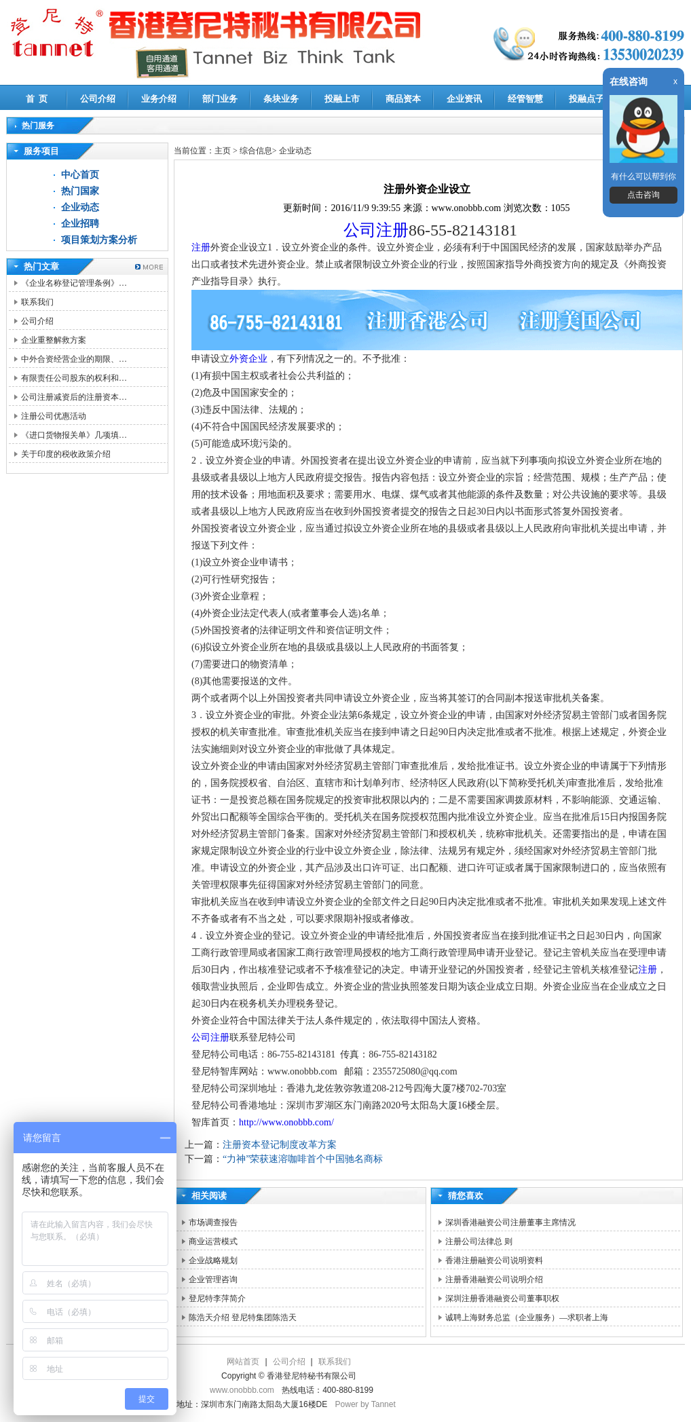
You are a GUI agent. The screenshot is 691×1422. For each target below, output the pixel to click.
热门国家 (80, 191)
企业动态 (80, 207)
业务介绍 (158, 99)
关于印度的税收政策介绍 (66, 454)
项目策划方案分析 (99, 240)
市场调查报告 (213, 1222)
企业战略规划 (213, 1260)
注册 (200, 247)
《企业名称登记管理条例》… (74, 283)
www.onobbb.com (242, 1390)
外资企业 (248, 359)
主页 (222, 150)
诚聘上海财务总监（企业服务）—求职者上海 (526, 1317)
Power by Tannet (365, 1404)
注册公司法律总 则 (478, 1241)
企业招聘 (80, 224)
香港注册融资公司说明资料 (494, 1260)
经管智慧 (525, 99)
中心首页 (80, 175)
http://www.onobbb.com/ (286, 1122)
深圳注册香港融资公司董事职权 (502, 1298)
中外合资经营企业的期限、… (74, 359)
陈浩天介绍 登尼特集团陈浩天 (243, 1317)
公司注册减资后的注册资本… (74, 397)
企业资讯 (464, 99)
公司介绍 (97, 99)
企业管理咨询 (213, 1279)
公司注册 (376, 230)
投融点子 (586, 99)
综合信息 (256, 150)
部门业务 (220, 99)
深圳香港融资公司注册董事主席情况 (510, 1222)
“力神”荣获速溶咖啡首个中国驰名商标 (303, 1159)
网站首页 (243, 1361)
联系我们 (37, 302)
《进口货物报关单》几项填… (74, 435)
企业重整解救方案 (53, 340)
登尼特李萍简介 (217, 1298)
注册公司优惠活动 (53, 416)
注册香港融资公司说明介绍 (494, 1279)
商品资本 (403, 99)
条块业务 (281, 99)
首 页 (37, 99)
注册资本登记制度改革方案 (280, 1145)
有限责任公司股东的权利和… (74, 378)
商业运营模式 (213, 1241)
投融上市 (342, 99)
